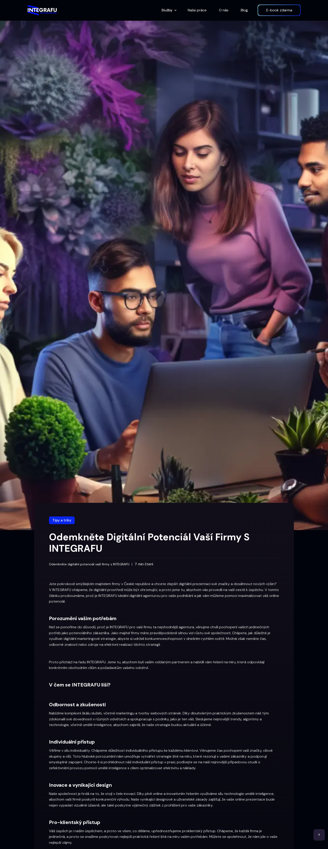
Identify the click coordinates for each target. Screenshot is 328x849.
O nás (223, 10)
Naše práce (197, 10)
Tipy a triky (61, 520)
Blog (244, 10)
